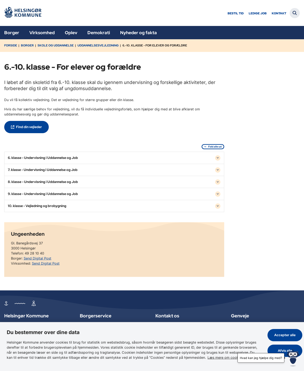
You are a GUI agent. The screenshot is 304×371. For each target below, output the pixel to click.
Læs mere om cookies (225, 357)
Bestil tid (236, 13)
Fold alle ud (215, 146)
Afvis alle (285, 350)
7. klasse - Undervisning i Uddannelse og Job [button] (42, 170)
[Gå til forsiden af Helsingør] (24, 13)
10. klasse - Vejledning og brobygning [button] (37, 206)
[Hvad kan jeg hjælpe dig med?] (293, 358)
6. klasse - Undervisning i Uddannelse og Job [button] (43, 158)
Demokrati (98, 32)
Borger (11, 32)
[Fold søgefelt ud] (295, 13)
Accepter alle (285, 335)
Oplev (71, 32)
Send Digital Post (37, 258)
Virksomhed (42, 32)
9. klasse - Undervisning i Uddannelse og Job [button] (43, 194)
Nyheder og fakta (138, 32)
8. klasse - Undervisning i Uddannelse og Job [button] (43, 182)
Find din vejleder (29, 127)
